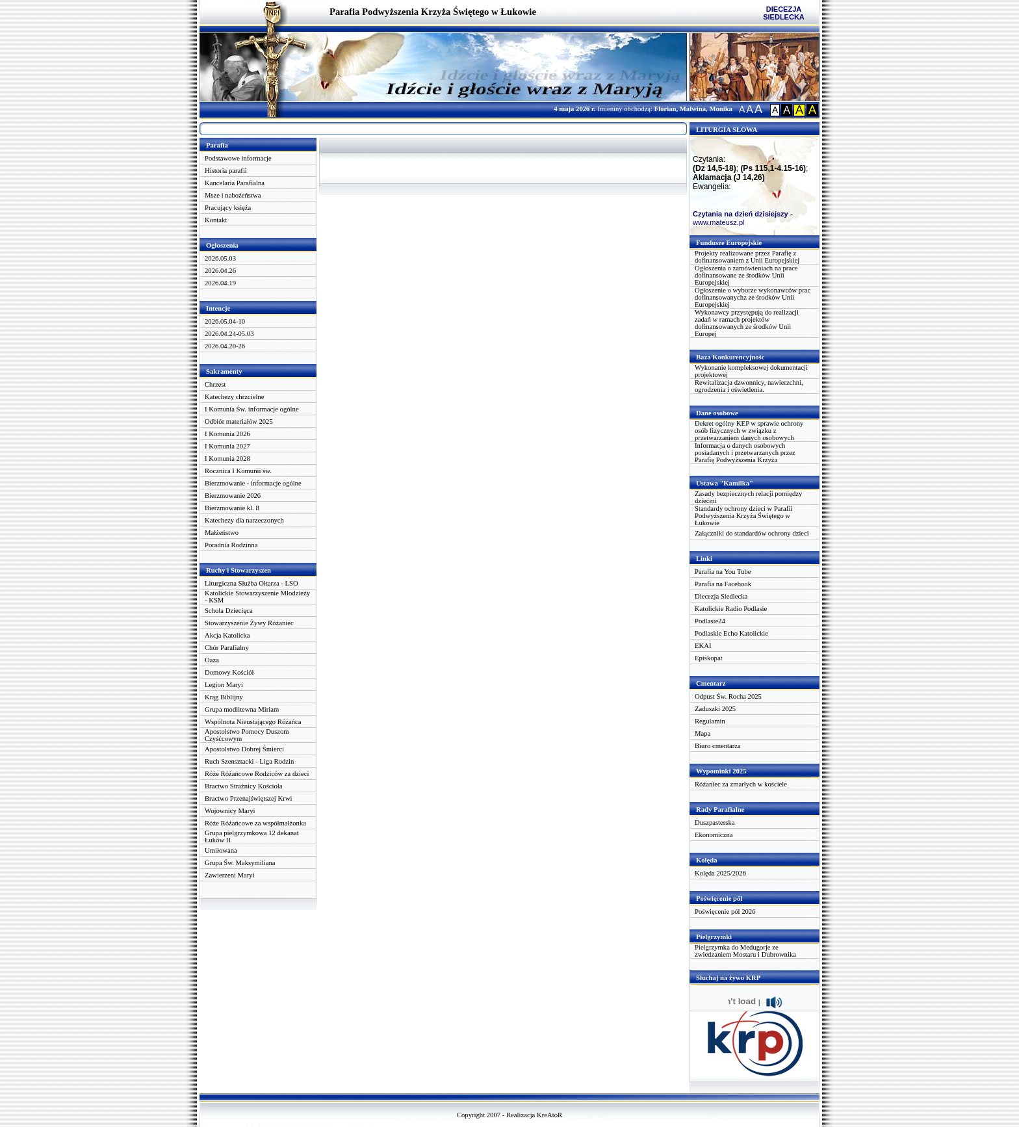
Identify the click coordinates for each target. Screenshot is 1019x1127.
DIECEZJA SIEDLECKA (784, 13)
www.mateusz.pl (718, 222)
